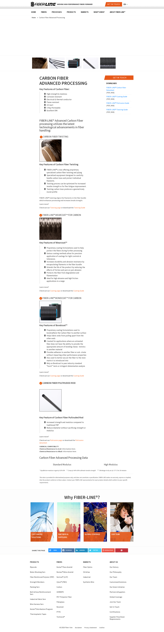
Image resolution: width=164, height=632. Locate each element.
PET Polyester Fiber (64, 597)
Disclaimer (78, 627)
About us (114, 562)
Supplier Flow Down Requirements (117, 618)
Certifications (115, 612)
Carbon (59, 587)
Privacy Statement (90, 627)
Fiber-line (43, 4)
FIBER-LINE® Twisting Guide (118, 110)
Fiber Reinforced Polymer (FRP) (42, 577)
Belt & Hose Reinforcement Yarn (40, 593)
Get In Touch (114, 607)
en (125, 4)
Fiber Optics (87, 567)
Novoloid (60, 607)
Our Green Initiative (117, 587)
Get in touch (113, 4)
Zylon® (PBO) (62, 582)
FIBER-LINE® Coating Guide (118, 97)
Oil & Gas (86, 572)
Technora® (61, 617)
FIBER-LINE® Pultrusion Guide (118, 104)
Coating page (55, 290)
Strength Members (37, 582)
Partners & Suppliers (117, 592)
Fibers (44, 12)
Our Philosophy (115, 572)
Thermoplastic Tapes (38, 614)
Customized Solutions (118, 582)
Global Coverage (116, 597)
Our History (114, 567)
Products (71, 12)
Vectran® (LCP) (62, 577)
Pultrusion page (56, 440)
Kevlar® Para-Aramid (64, 567)
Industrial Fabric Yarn (38, 599)
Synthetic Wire (88, 582)
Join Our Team (115, 602)
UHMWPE (60, 592)
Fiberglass (60, 602)
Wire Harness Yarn (36, 604)
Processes (57, 12)
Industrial (87, 577)
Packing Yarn (35, 587)
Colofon (101, 627)
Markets (85, 12)
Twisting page (55, 207)
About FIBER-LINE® (117, 12)
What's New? (99, 12)
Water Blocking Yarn (37, 572)
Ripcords (33, 567)
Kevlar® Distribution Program (41, 609)
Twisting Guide (79, 207)
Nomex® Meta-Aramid (65, 572)
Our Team (113, 577)
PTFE (59, 612)
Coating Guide (78, 290)
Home (33, 12)
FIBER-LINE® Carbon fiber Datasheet (118, 90)
